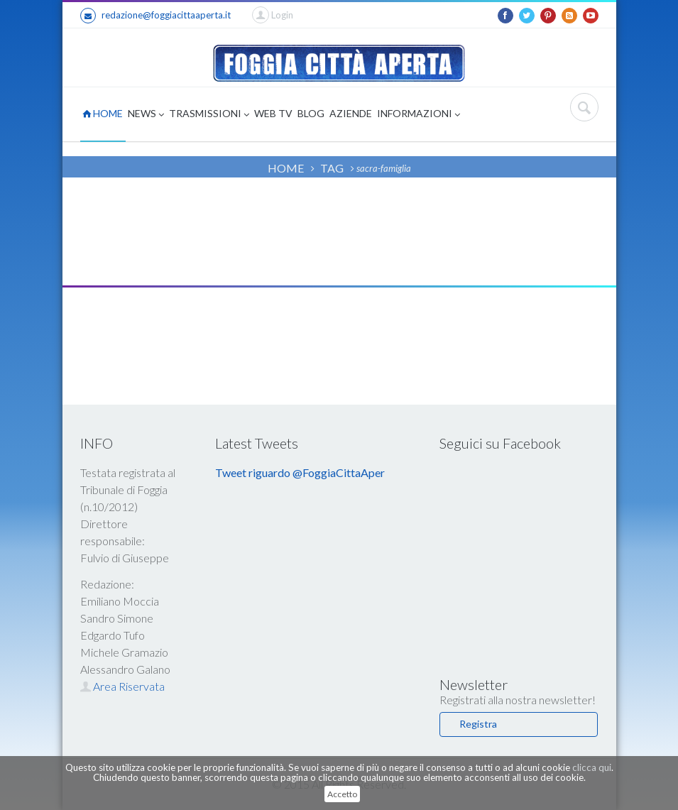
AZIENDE (350, 113)
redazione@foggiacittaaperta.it (155, 15)
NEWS (146, 115)
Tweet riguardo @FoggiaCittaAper (300, 472)
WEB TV (273, 113)
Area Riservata (122, 686)
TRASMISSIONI (209, 115)
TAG (332, 168)
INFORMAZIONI (418, 115)
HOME (102, 113)
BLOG (310, 113)
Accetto (342, 794)
